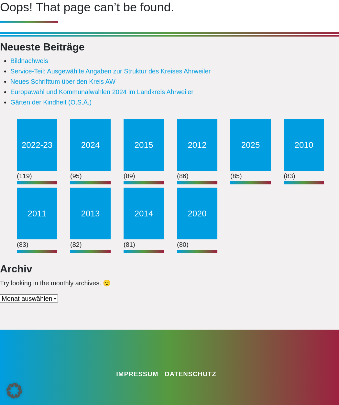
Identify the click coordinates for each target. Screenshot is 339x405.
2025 (250, 145)
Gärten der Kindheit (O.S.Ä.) (51, 102)
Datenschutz (190, 374)
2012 (197, 145)
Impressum (137, 374)
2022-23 (37, 145)
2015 (144, 145)
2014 (144, 213)
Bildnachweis (29, 60)
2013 (90, 213)
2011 (37, 213)
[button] (14, 391)
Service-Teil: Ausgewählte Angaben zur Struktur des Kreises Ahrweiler (110, 71)
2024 (90, 145)
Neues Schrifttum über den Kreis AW (62, 81)
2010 (304, 145)
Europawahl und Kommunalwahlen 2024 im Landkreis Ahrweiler (101, 91)
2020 (197, 213)
